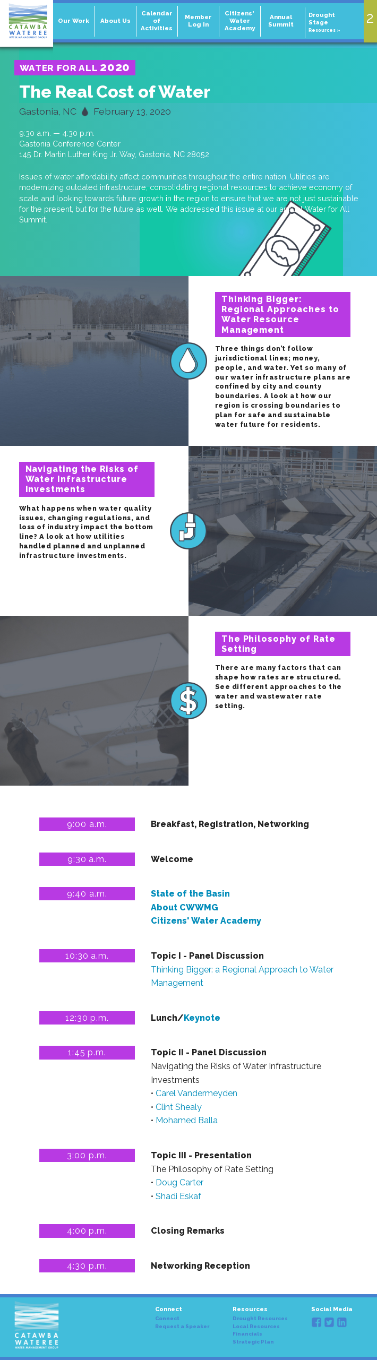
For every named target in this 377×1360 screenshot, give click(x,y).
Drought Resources (260, 1318)
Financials (247, 1334)
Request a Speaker (182, 1326)
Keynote (202, 1018)
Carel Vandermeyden (196, 1093)
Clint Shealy (179, 1107)
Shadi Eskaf (178, 1196)
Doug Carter (179, 1182)
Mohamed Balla (187, 1120)
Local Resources (256, 1326)
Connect (167, 1318)
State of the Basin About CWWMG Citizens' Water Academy (206, 907)
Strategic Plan (253, 1342)
